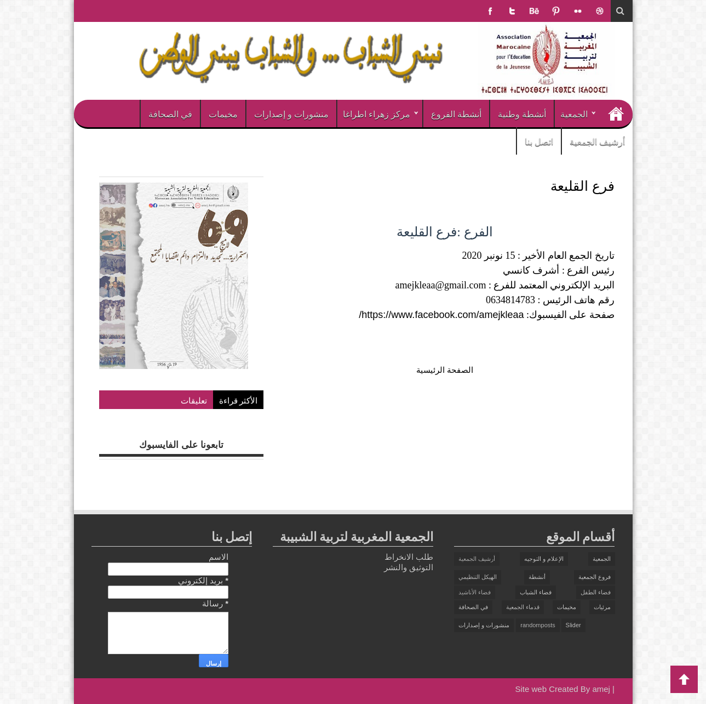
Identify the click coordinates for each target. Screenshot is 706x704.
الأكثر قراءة (238, 400)
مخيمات (223, 113)
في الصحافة (170, 113)
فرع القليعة (582, 186)
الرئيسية (616, 113)
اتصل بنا (539, 140)
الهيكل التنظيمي (477, 577)
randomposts (537, 625)
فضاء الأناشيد (474, 592)
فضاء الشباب (536, 592)
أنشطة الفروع (456, 113)
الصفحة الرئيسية (444, 369)
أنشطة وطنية (522, 113)
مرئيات (602, 607)
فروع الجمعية (594, 577)
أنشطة (537, 577)
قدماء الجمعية (522, 607)
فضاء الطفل (596, 592)
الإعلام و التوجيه (544, 558)
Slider (573, 625)
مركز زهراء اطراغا (376, 113)
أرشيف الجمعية (597, 140)
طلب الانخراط (408, 556)
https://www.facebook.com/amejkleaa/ (441, 314)
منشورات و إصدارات (291, 113)
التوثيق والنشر (408, 567)
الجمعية (574, 113)
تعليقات (194, 400)
